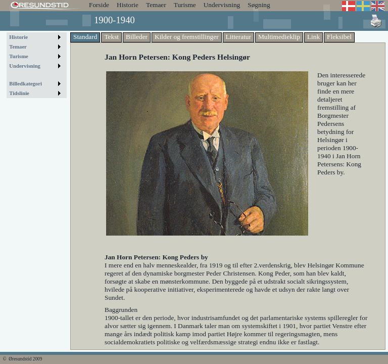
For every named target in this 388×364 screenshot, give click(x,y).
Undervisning (222, 5)
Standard (85, 36)
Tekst (111, 36)
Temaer (156, 5)
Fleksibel (339, 36)
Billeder (137, 36)
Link (313, 36)
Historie (127, 5)
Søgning (259, 5)
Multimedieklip (279, 36)
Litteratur (238, 36)
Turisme (185, 5)
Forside (99, 5)
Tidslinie (19, 93)
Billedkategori (25, 83)
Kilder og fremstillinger (187, 36)
